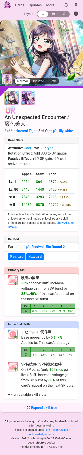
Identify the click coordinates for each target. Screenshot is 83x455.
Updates (35, 5)
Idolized (38, 81)
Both (52, 81)
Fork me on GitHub (56, 429)
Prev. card (16, 256)
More (50, 5)
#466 (8, 131)
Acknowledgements (41, 434)
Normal (22, 81)
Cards (19, 5)
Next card (35, 256)
